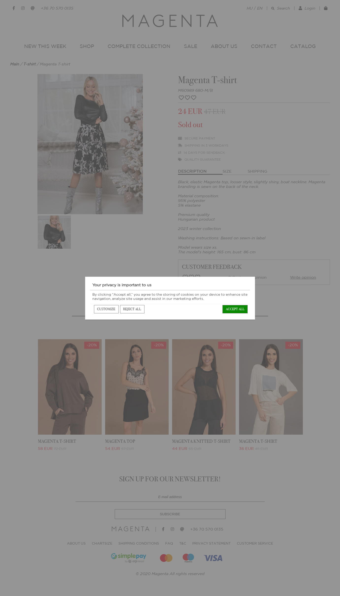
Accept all (235, 309)
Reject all (132, 309)
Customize (106, 309)
